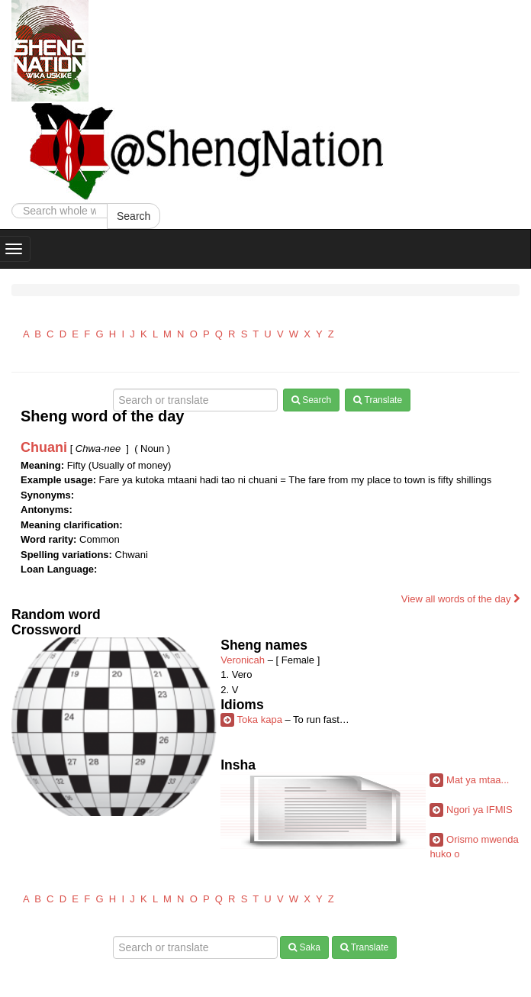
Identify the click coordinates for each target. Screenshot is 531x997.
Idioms (241, 704)
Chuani (44, 447)
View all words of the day (460, 599)
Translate (377, 400)
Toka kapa (259, 719)
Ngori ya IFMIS (479, 809)
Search (133, 216)
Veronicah (242, 660)
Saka (304, 947)
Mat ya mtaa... (477, 780)
